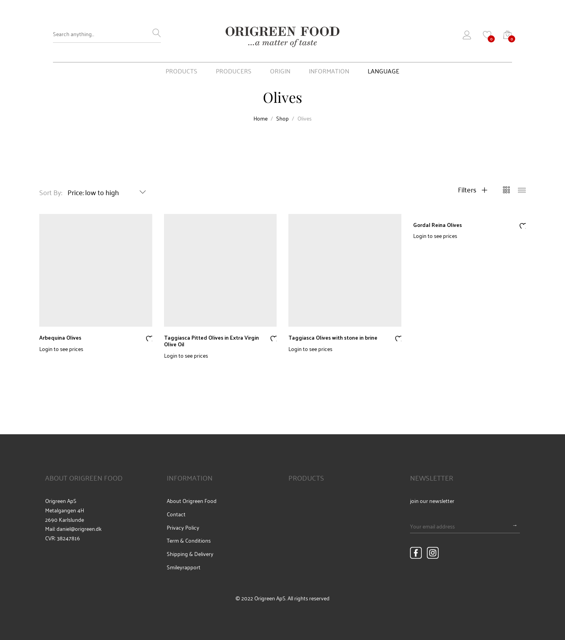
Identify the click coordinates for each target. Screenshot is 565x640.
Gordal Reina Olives (437, 225)
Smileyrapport (183, 567)
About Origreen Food (192, 500)
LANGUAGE (383, 71)
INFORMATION (329, 71)
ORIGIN (280, 71)
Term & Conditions (189, 540)
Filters (472, 189)
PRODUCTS (181, 71)
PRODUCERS (234, 71)
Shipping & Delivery (190, 553)
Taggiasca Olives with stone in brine (332, 337)
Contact (176, 514)
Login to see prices (61, 348)
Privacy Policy (183, 527)
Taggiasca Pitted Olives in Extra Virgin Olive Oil (211, 341)
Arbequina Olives (60, 337)
